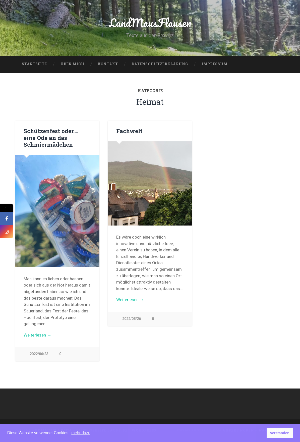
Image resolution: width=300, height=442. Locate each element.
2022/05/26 (131, 319)
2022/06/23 (39, 354)
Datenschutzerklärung (160, 64)
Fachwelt (129, 131)
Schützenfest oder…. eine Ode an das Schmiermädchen (51, 137)
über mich (72, 64)
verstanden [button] (279, 433)
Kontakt (108, 64)
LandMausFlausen (150, 22)
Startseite (34, 64)
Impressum (214, 64)
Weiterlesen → (37, 335)
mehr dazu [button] (80, 433)
